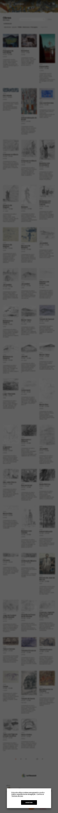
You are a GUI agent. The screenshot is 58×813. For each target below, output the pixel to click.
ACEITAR (29, 802)
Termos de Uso (17, 796)
